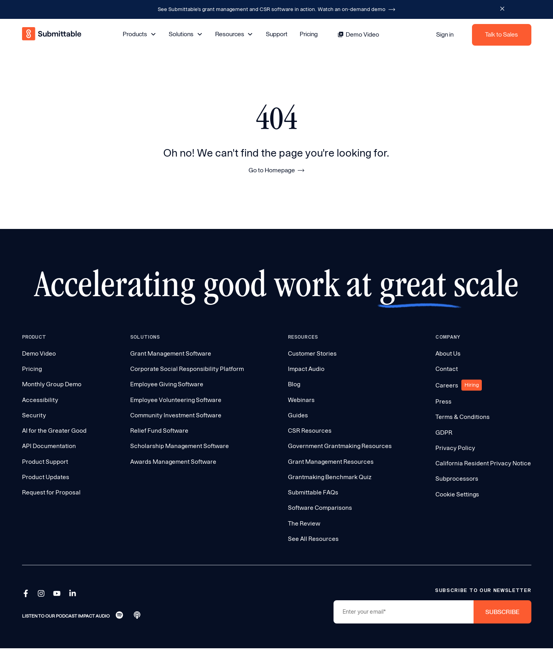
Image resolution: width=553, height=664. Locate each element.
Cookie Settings (457, 494)
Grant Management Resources (331, 461)
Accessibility (40, 400)
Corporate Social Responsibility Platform (187, 369)
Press (443, 401)
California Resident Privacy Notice (483, 463)
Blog (294, 384)
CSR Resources (310, 430)
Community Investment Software (175, 415)
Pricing (309, 34)
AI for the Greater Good (54, 430)
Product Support (45, 461)
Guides (298, 415)
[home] (52, 34)
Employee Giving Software (166, 384)
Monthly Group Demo (51, 384)
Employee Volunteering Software (175, 400)
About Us (448, 353)
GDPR (443, 432)
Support (277, 34)
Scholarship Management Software (179, 446)
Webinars (301, 400)
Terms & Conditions (462, 417)
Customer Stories (312, 353)
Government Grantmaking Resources (340, 446)
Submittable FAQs (313, 492)
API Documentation (49, 446)
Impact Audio (306, 369)
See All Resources (313, 539)
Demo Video (39, 353)
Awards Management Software (173, 461)
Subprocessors (456, 478)
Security (34, 415)
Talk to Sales (501, 34)
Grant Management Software (170, 353)
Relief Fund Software (159, 430)
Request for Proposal (51, 492)
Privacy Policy (455, 448)
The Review (304, 523)
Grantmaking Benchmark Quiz (330, 477)
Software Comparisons (320, 508)
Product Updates (45, 477)
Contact (446, 369)
